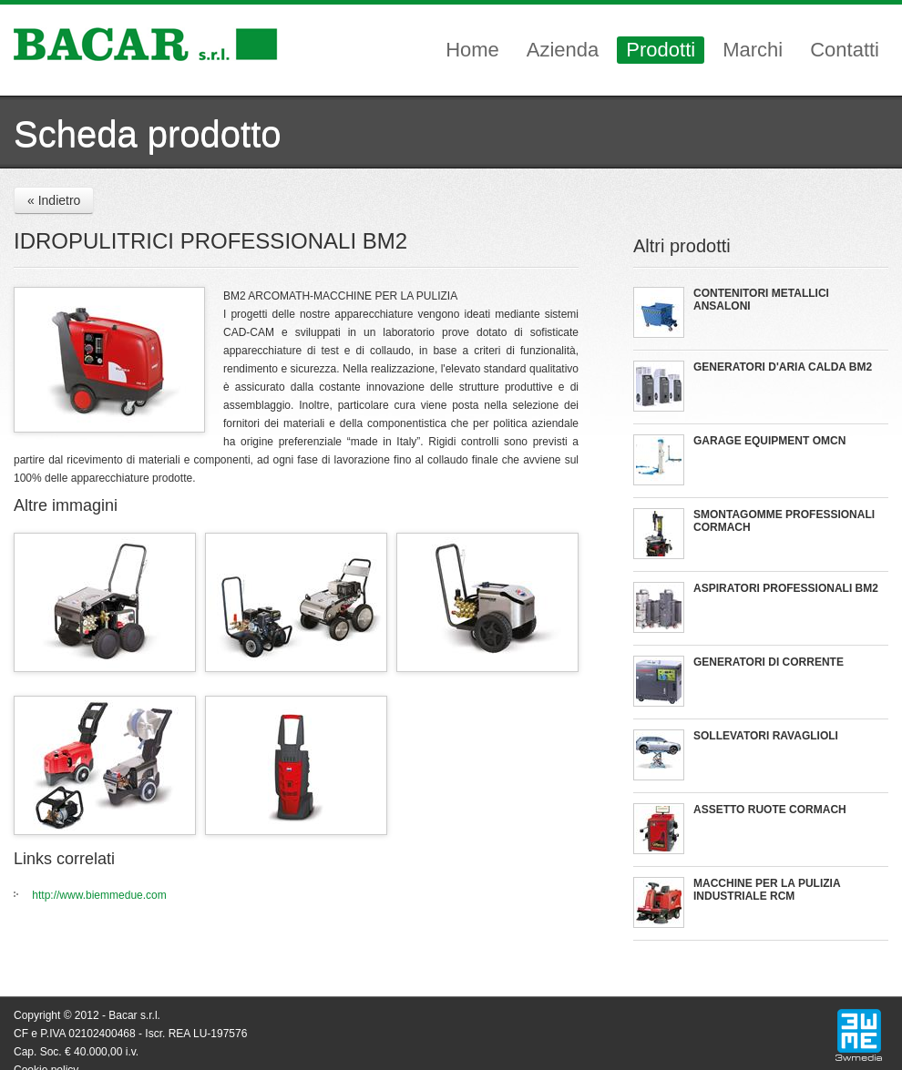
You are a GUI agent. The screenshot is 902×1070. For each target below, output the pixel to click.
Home (472, 49)
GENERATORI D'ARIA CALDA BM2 (782, 367)
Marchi (753, 49)
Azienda (563, 49)
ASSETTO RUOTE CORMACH (769, 809)
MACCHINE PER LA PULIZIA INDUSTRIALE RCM (766, 889)
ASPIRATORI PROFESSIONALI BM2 (785, 588)
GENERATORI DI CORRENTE (768, 662)
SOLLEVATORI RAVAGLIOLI (765, 735)
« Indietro (53, 200)
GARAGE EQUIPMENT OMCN (769, 440)
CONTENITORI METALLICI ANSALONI (761, 299)
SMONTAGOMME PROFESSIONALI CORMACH (784, 521)
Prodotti (660, 49)
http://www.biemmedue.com (99, 895)
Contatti (844, 49)
